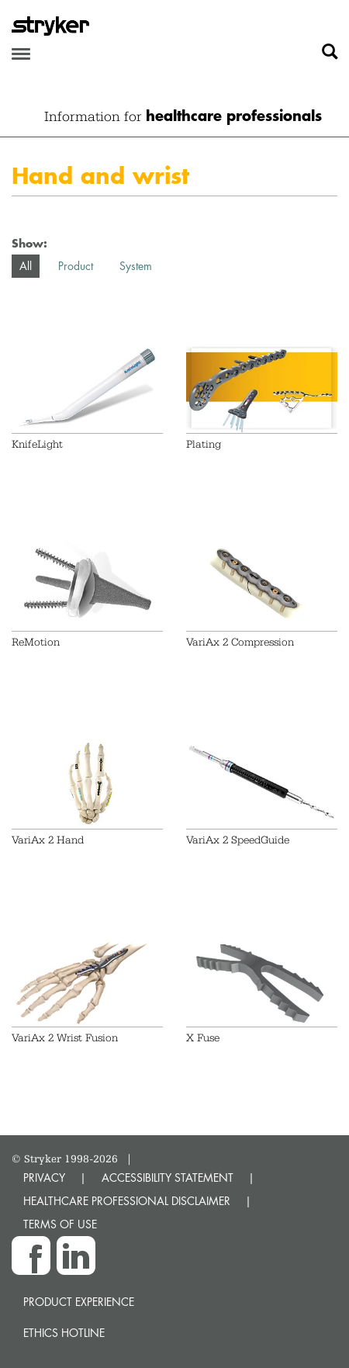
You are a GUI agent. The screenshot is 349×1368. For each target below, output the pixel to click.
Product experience (78, 1301)
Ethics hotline (64, 1332)
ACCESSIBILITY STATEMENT (167, 1177)
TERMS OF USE (60, 1224)
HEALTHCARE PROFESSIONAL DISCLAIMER (126, 1200)
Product (75, 265)
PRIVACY (44, 1177)
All (25, 265)
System (135, 265)
